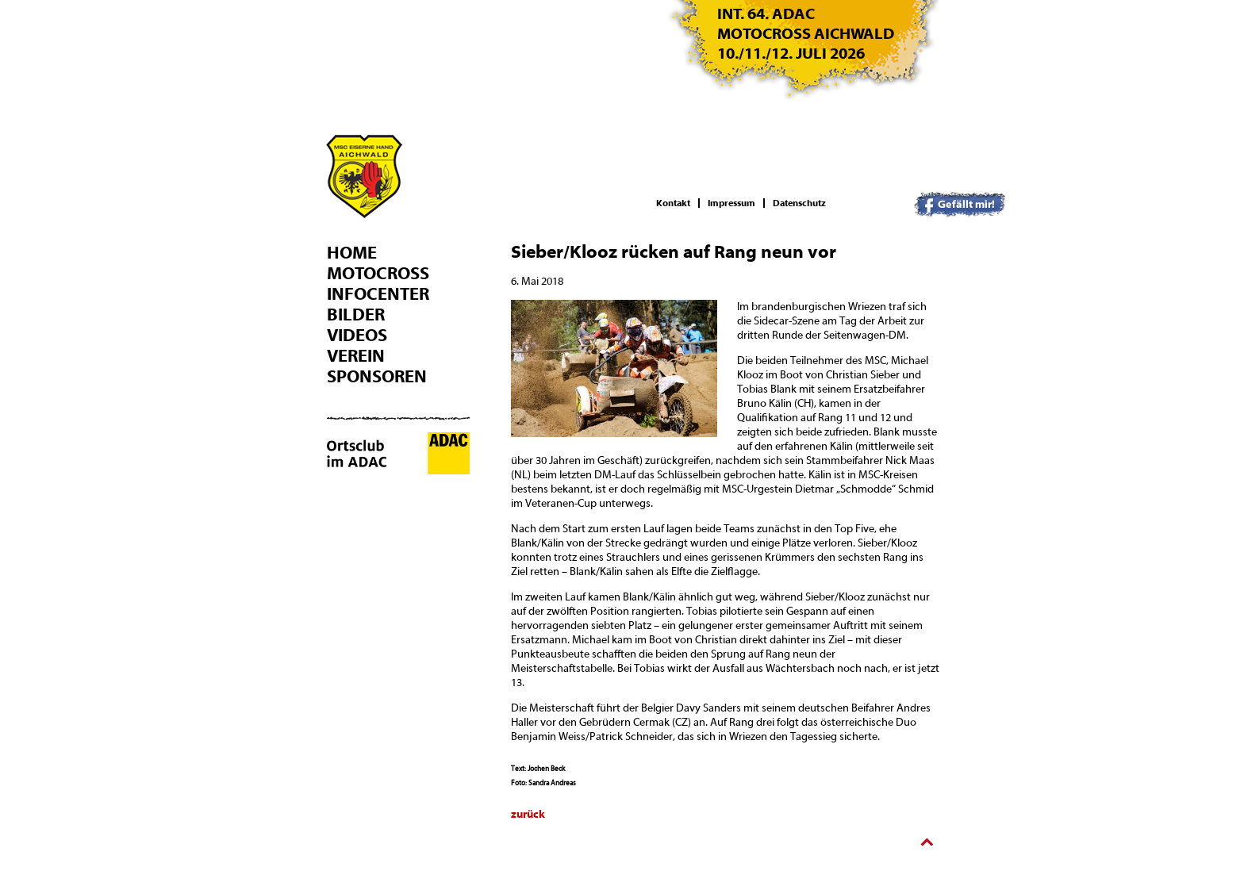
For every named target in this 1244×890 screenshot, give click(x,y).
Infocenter (378, 294)
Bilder (356, 315)
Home (352, 253)
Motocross (378, 273)
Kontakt (673, 203)
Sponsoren (377, 376)
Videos (357, 335)
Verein (356, 356)
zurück (528, 814)
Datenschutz (799, 203)
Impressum (731, 203)
